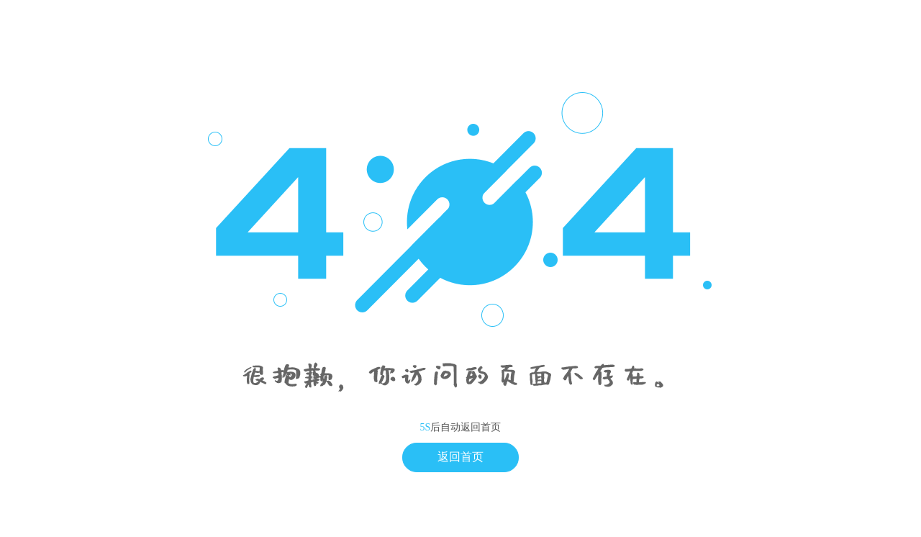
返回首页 (460, 457)
